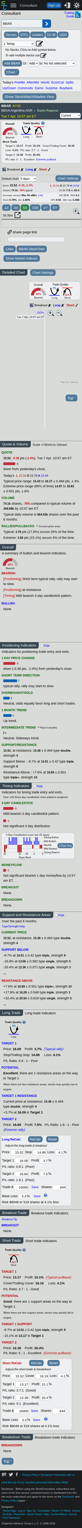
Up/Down (9, 88)
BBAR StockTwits (32, 249)
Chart (11, 72)
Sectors (11, 35)
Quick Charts (34, 1514)
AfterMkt (33, 82)
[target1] (22, 1161)
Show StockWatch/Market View (29, 96)
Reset (52, 1139)
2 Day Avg (65, 845)
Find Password (11, 1518)
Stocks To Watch (61, 1510)
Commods (25, 88)
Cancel (73, 1514)
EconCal (57, 82)
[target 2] (22, 1174)
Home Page (9, 1510)
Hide (46, 646)
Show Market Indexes (22, 258)
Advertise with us (65, 1475)
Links (9, 249)
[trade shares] (59, 1187)
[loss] (59, 1152)
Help (46, 1514)
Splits (70, 82)
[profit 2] (44, 1174)
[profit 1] (44, 1161)
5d (25, 207)
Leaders (37, 35)
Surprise (51, 88)
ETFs (24, 35)
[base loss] (22, 1196)
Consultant (28, 5)
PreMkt (19, 82)
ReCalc (35, 1139)
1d (6, 207)
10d (35, 207)
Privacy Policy (30, 1475)
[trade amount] (21, 1187)
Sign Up (54, 5)
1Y (45, 207)
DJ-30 (51, 35)
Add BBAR (12, 63)
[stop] (39, 1152)
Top (71, 398)
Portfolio (7, 1514)
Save (35, 1187)
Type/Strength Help (13, 926)
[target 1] (22, 1384)
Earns (39, 88)
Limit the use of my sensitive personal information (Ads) (34, 1482)
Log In (21, 1510)
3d (16, 207)
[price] (17, 1152)
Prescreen (20, 1514)
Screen (76, 1510)
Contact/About (58, 1514)
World (45, 82)
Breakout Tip (9, 1219)
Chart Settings (68, 178)
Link (40, 195)
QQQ (63, 35)
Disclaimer (47, 1475)
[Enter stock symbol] (21, 23)
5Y (55, 207)
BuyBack (66, 88)
